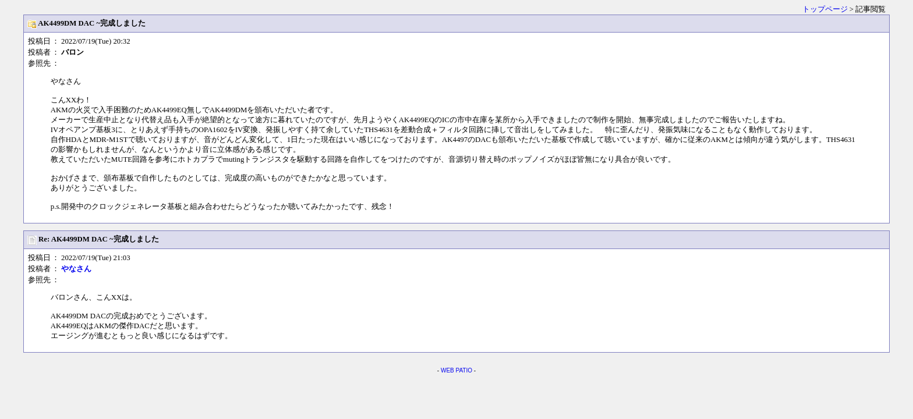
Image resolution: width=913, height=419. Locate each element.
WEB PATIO (456, 370)
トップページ (825, 9)
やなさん (76, 269)
